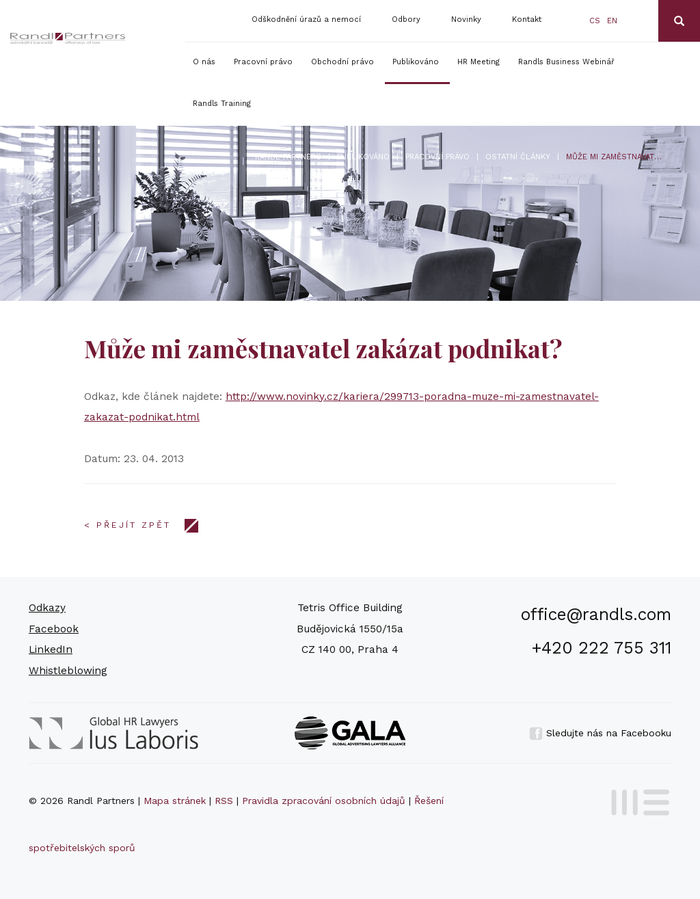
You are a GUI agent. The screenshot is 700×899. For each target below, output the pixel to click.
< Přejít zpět (127, 525)
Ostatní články (517, 156)
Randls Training (222, 103)
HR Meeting (478, 61)
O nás (204, 61)
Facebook (54, 629)
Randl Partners (288, 156)
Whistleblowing (68, 671)
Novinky (466, 19)
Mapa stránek (175, 800)
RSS (224, 800)
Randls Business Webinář (566, 61)
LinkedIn (50, 649)
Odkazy (47, 608)
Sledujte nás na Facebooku (600, 732)
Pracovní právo (263, 61)
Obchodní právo (342, 61)
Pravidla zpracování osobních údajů (323, 800)
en (612, 20)
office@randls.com (596, 614)
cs (594, 20)
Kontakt (526, 19)
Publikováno (415, 61)
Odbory (406, 19)
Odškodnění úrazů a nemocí (306, 19)
